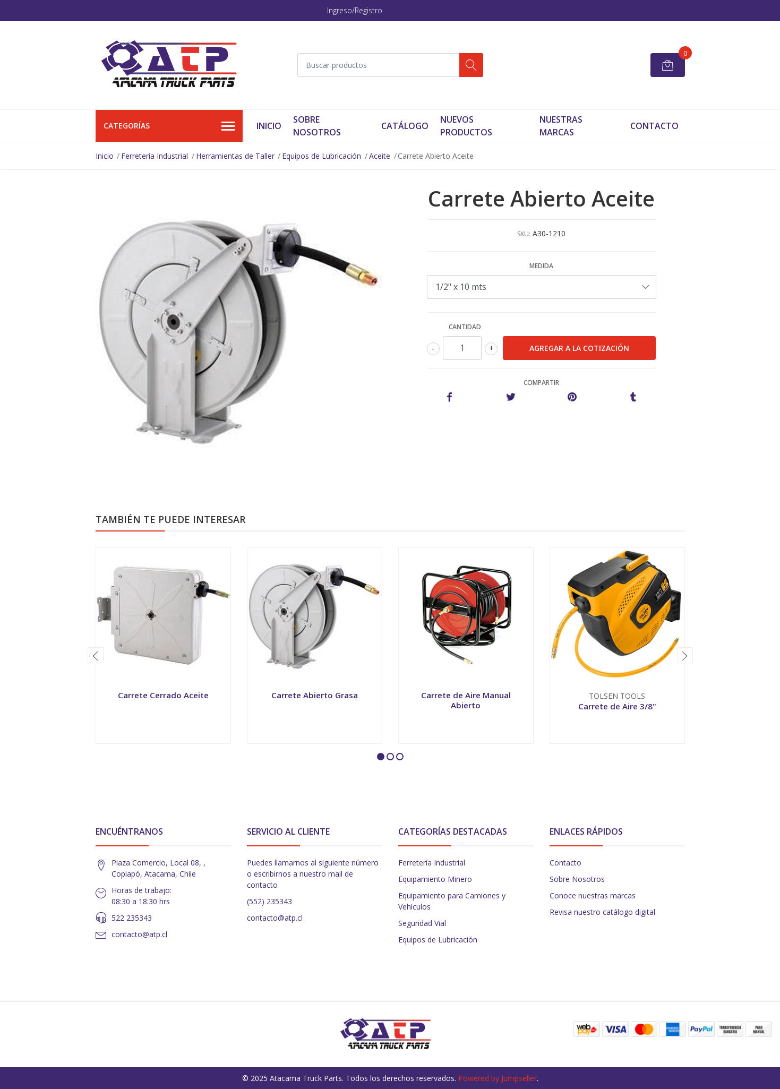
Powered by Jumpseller (497, 1078)
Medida (541, 265)
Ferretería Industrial (154, 156)
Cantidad (465, 326)
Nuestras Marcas (560, 126)
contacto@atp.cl (139, 934)
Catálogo (404, 126)
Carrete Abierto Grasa (314, 695)
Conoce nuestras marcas (593, 895)
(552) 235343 (269, 901)
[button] (380, 756)
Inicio (268, 126)
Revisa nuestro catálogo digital (602, 912)
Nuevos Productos (466, 126)
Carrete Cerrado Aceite (163, 695)
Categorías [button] (169, 126)
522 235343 (132, 918)
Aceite (379, 156)
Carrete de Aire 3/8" (617, 706)
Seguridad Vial (422, 923)
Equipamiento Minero (435, 879)
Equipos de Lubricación (321, 156)
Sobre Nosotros (317, 126)
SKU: (523, 233)
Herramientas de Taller (235, 156)
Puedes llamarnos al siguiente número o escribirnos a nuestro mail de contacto (313, 874)
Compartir (541, 382)
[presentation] (96, 655)
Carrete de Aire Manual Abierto (466, 700)
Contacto (654, 126)
